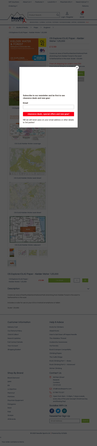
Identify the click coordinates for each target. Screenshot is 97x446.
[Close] (77, 67)
